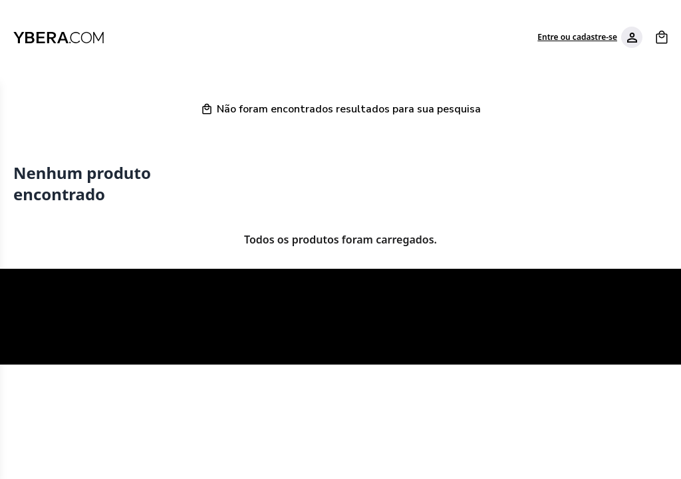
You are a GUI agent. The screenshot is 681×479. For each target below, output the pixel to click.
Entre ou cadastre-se (577, 37)
